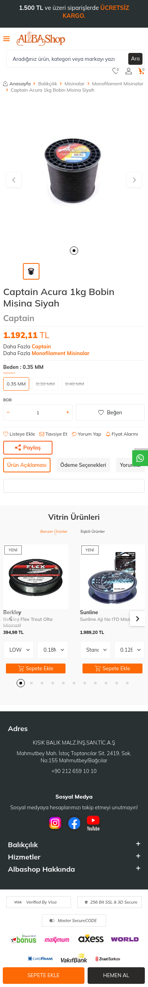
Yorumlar (131, 465)
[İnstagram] (55, 823)
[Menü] (6, 38)
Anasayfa (17, 83)
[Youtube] (93, 823)
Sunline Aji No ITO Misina (107, 619)
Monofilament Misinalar (117, 83)
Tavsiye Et (53, 434)
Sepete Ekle (44, 975)
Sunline (89, 612)
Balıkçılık (47, 83)
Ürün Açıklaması (27, 465)
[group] (74, 170)
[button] (74, 250)
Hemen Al (116, 975)
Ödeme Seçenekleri (83, 465)
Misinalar (75, 83)
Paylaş (28, 447)
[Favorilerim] (115, 71)
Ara (135, 58)
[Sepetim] (141, 71)
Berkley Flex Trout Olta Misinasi (27, 622)
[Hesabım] (129, 71)
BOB (7, 399)
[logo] (41, 39)
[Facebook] (74, 823)
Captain (18, 318)
